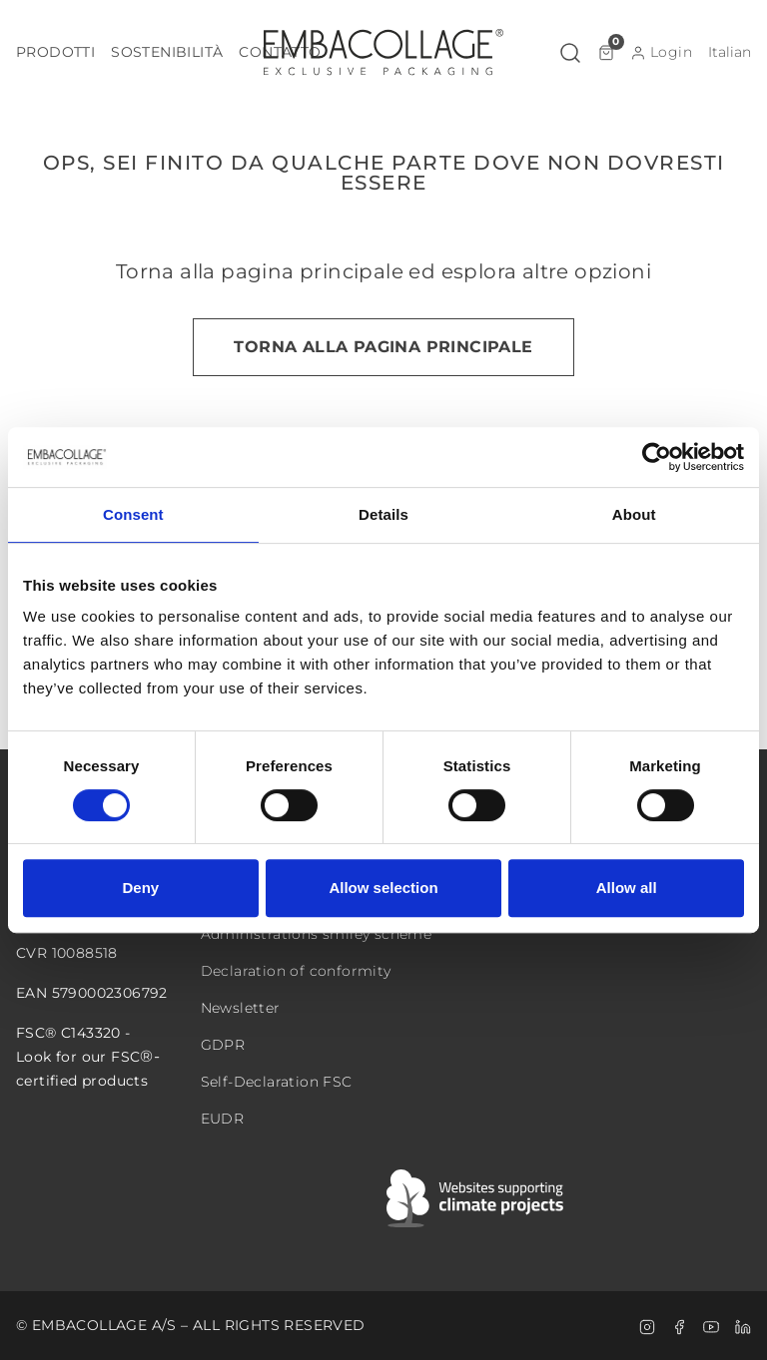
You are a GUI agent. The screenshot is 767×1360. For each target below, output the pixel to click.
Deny (140, 887)
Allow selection (383, 887)
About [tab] (634, 514)
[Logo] (383, 52)
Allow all (626, 887)
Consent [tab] (133, 514)
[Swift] (476, 1198)
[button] (55, 52)
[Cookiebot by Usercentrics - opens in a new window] (656, 457)
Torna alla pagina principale (383, 346)
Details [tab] (383, 514)
